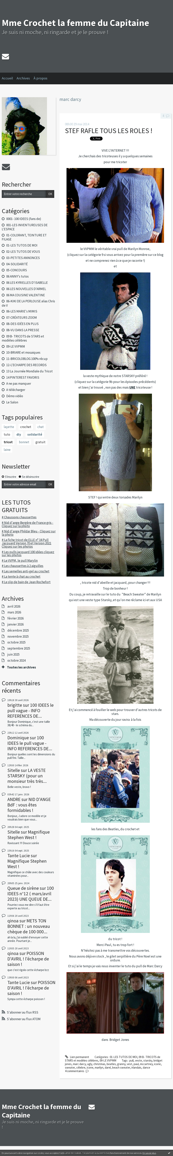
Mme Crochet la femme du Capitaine (75, 22)
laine (7, 450)
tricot (8, 442)
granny (121, 1064)
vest (129, 1064)
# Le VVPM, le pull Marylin (20, 560)
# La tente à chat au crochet (21, 576)
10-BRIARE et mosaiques (23, 352)
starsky (147, 1060)
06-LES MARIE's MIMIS (21, 311)
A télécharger (15, 390)
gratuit (40, 442)
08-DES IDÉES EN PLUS (22, 324)
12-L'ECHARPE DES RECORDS (26, 365)
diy (18, 434)
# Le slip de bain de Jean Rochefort (26, 582)
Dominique (18, 737)
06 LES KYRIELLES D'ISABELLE (27, 282)
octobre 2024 (16, 660)
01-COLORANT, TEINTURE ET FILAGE (24, 237)
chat (40, 427)
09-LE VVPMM (15, 346)
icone (90, 1067)
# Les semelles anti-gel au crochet (25, 571)
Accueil (7, 78)
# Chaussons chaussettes (19, 517)
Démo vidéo (14, 396)
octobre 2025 (16, 642)
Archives (23, 78)
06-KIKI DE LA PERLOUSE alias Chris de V (28, 303)
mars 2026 (14, 612)
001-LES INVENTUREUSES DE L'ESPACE (24, 227)
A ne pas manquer (18, 383)
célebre (80, 1067)
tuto (7, 434)
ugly (89, 1064)
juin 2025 (13, 654)
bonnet (24, 442)
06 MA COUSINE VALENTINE (25, 295)
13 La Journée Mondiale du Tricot (29, 371)
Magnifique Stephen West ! (28, 834)
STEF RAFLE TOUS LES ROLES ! (108, 130)
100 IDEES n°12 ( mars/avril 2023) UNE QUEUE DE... (30, 893)
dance (146, 1067)
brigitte (14, 705)
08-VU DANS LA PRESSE (22, 330)
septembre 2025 (18, 648)
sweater (70, 1067)
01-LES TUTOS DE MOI (21, 245)
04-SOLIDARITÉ (17, 264)
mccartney (146, 1064)
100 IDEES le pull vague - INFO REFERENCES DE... (30, 710)
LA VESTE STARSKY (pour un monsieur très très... (27, 775)
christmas (99, 1064)
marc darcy (79, 1064)
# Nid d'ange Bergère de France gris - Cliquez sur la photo (27, 524)
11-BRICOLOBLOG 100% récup (27, 359)
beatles (111, 1064)
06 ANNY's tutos (17, 276)
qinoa (13, 921)
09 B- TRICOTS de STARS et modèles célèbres (23, 338)
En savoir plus (149, 1153)
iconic (157, 1064)
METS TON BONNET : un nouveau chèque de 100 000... (28, 926)
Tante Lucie (18, 855)
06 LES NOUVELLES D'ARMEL (26, 289)
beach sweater (121, 1067)
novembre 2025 (18, 636)
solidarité (34, 434)
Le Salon (12, 402)
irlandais (136, 1067)
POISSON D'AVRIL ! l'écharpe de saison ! (28, 958)
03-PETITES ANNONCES (23, 258)
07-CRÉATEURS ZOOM (21, 317)
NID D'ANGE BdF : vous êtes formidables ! (29, 804)
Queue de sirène (23, 888)
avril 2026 (13, 606)
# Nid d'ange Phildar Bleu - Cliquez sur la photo (29, 533)
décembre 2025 (18, 630)
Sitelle (13, 770)
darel (108, 1067)
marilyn (99, 1067)
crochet (25, 427)
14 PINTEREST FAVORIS (22, 377)
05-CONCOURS (16, 270)
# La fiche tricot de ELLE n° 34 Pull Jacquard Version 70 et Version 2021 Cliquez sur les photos (26, 543)
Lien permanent (77, 1057)
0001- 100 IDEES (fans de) (23, 219)
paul (136, 1064)
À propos (40, 78)
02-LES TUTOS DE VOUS (23, 251)
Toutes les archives (21, 667)
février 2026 (15, 618)
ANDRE (13, 799)
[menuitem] (9, 78)
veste (138, 1060)
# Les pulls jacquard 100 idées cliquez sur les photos (28, 553)
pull (131, 1060)
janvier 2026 (15, 624)
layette (9, 427)
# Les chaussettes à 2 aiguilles (22, 566)
